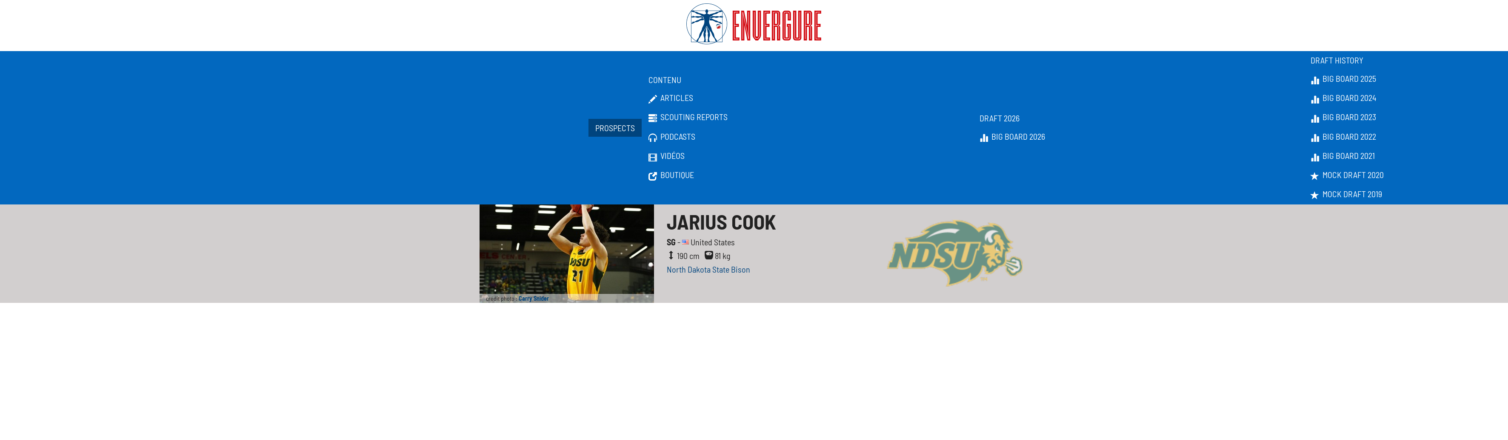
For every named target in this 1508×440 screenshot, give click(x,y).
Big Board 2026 (1012, 136)
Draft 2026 (1000, 118)
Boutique (671, 175)
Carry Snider (534, 298)
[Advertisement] (754, 379)
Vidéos (666, 155)
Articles (670, 98)
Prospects (615, 128)
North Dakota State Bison (708, 269)
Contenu (664, 80)
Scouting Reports (688, 117)
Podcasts (671, 136)
